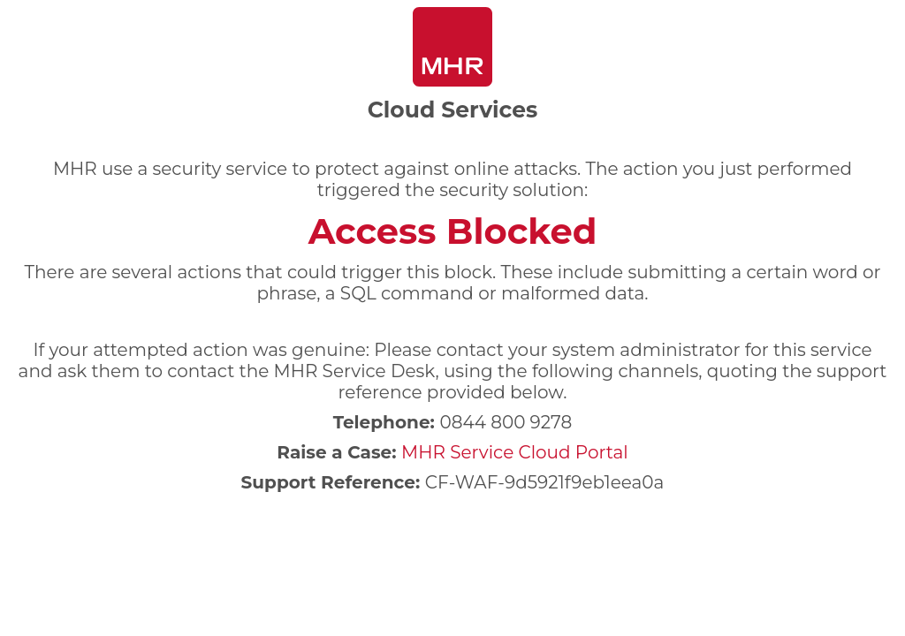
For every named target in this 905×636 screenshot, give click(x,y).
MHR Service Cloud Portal (514, 452)
